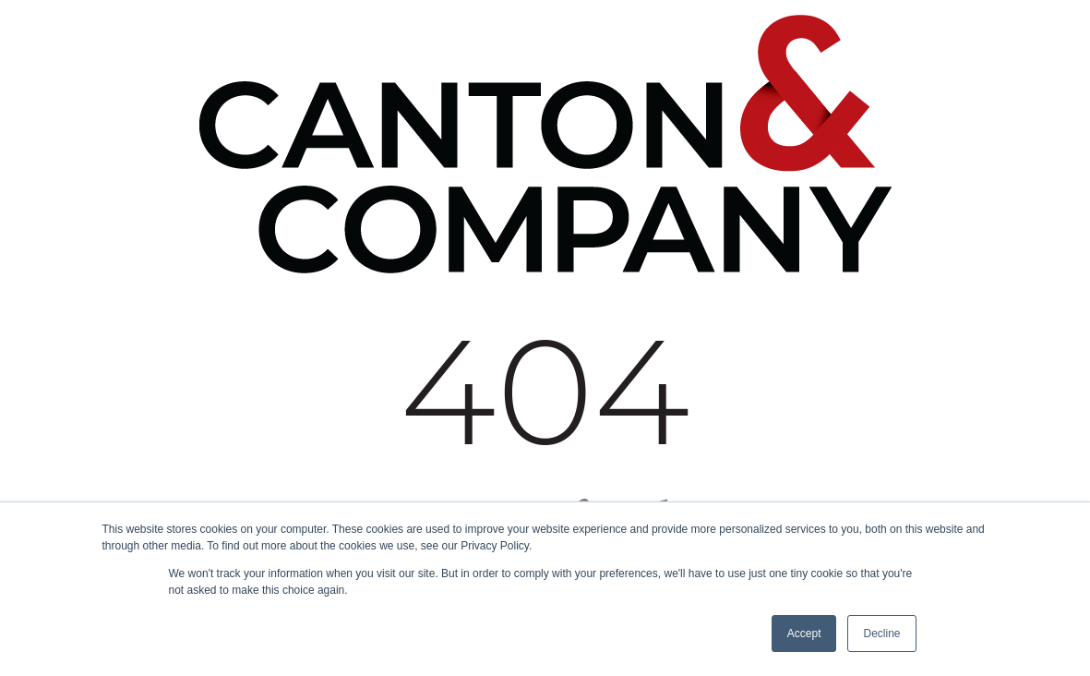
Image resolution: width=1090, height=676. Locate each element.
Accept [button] (804, 633)
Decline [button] (881, 633)
